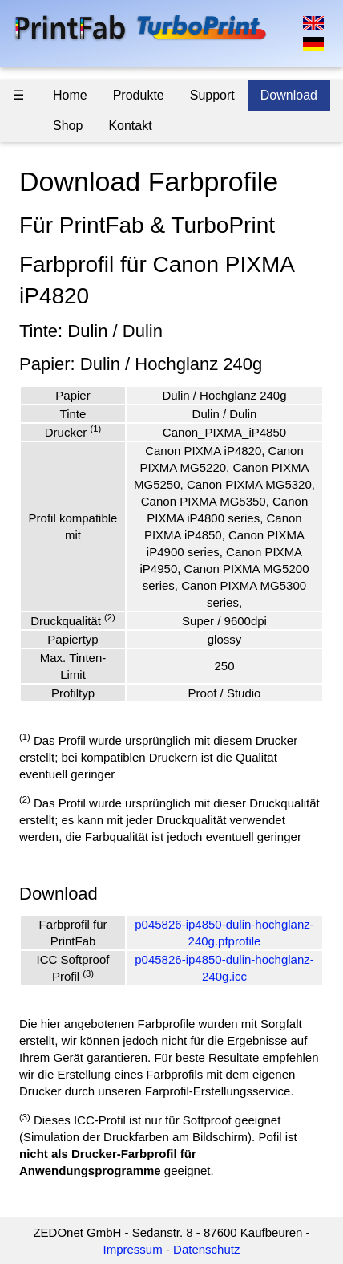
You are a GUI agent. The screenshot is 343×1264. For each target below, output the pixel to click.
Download (288, 95)
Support (212, 95)
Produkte (138, 95)
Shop (68, 125)
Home (70, 95)
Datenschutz (206, 1249)
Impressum (133, 1249)
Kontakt (129, 125)
